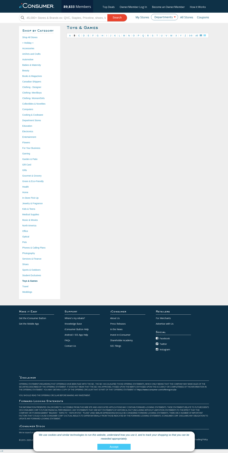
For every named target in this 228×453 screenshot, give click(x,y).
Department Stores (31, 120)
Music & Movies (30, 220)
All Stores (186, 17)
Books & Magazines (32, 76)
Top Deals (108, 7)
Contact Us (70, 345)
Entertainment (29, 137)
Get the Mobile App (29, 323)
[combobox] (164, 17)
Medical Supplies (30, 214)
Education (27, 126)
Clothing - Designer (31, 87)
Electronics (27, 131)
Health (25, 187)
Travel (25, 286)
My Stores (142, 17)
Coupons (203, 17)
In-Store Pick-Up (30, 198)
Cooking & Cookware (32, 115)
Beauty (25, 70)
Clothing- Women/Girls (33, 98)
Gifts (24, 170)
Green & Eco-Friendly (33, 181)
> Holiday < (28, 43)
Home (25, 192)
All (196, 35)
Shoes (25, 264)
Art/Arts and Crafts (31, 54)
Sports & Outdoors (31, 270)
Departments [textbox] (163, 17)
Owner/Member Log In (133, 7)
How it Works (198, 7)
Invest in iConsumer (120, 334)
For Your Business (31, 148)
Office (25, 231)
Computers (27, 109)
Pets (24, 242)
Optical (25, 236)
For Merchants (163, 318)
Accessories (28, 48)
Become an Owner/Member (168, 7)
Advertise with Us (165, 323)
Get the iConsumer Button (32, 318)
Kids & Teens (28, 209)
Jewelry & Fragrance (32, 203)
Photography (28, 253)
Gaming (26, 153)
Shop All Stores (30, 37)
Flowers (26, 142)
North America (29, 225)
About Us (115, 318)
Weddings (27, 292)
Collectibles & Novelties (33, 103)
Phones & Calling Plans (33, 247)
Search (117, 17)
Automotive (27, 59)
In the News (116, 329)
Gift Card (26, 164)
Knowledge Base (73, 323)
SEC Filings (115, 345)
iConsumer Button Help (77, 329)
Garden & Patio (30, 159)
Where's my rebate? (75, 318)
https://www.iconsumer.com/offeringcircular (157, 389)
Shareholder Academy (121, 340)
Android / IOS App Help (76, 334)
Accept (114, 446)
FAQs (67, 340)
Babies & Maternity (31, 65)
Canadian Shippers (31, 81)
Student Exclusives (31, 275)
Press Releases (118, 323)
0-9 (190, 35)
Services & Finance (31, 259)
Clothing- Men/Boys (32, 92)
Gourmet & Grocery (31, 175)
